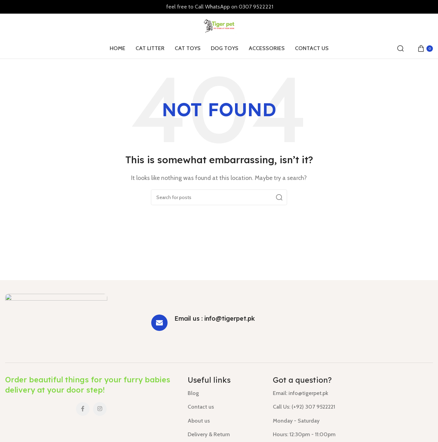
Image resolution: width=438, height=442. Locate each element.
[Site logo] (219, 25)
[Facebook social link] (83, 409)
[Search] (400, 48)
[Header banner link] (219, 7)
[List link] (225, 393)
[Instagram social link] (100, 409)
